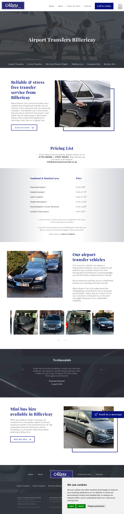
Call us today (104, 6)
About (60, 6)
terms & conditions (68, 234)
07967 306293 (62, 157)
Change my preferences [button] (96, 506)
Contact (87, 6)
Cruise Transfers (34, 64)
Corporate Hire (93, 64)
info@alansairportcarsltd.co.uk (62, 162)
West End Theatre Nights (57, 64)
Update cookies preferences (26, 504)
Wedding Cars (78, 64)
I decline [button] (81, 506)
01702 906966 (45, 157)
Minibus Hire (110, 64)
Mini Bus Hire (22, 439)
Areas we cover (74, 6)
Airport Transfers (16, 64)
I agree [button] (71, 506)
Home (51, 6)
